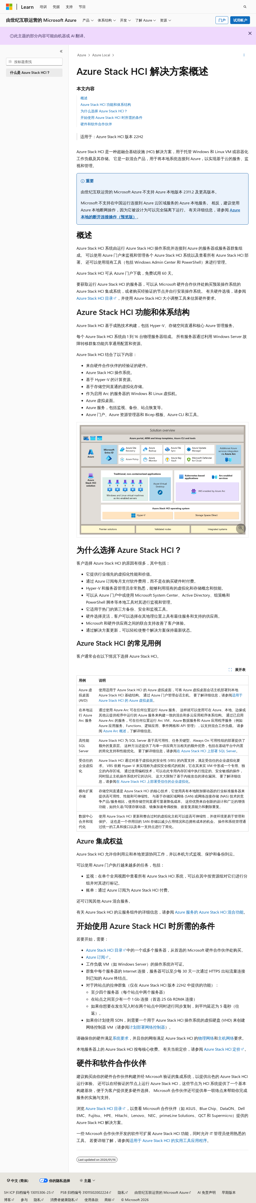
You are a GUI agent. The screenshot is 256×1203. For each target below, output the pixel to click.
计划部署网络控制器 (147, 1027)
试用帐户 (240, 20)
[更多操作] (244, 55)
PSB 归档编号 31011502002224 (84, 1192)
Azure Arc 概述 (114, 730)
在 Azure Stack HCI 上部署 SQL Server (206, 750)
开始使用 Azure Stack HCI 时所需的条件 (111, 117)
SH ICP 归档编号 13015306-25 (27, 1192)
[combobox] (34, 62)
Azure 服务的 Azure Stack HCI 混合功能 (209, 912)
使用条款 (91, 1199)
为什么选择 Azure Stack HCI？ (104, 111)
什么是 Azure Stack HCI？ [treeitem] (30, 72)
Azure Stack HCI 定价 (222, 1049)
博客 (7, 1199)
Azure (81, 55)
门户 (222, 20)
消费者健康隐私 (62, 1199)
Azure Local (101, 55)
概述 (84, 98)
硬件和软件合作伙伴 (96, 124)
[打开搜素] (245, 6)
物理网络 (206, 1038)
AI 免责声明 (207, 1192)
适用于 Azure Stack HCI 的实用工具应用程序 (168, 1140)
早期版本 (229, 1192)
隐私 (121, 1192)
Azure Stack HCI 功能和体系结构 (105, 104)
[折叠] (61, 51)
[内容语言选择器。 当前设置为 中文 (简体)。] (18, 1181)
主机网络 (226, 1038)
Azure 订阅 (95, 957)
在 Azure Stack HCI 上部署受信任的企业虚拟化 (152, 781)
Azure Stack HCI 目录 (94, 298)
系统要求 (120, 1038)
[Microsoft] (9, 7)
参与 (24, 1199)
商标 (108, 1199)
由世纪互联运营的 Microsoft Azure (161, 1192)
